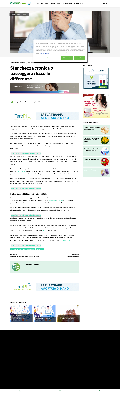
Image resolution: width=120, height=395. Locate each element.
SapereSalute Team (22, 102)
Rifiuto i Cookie (67, 57)
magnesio (52, 200)
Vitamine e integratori (36, 62)
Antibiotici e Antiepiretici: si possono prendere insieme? (91, 150)
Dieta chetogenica (72, 257)
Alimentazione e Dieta (21, 14)
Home (13, 14)
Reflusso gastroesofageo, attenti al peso (24, 257)
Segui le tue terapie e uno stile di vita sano (26, 153)
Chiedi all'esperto (18, 312)
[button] (106, 3)
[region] (61, 51)
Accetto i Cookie (79, 57)
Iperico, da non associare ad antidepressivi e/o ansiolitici (19, 318)
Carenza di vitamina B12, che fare (43, 319)
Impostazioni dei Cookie (43, 57)
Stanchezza (40, 249)
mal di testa (21, 171)
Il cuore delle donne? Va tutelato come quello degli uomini (67, 318)
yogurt (44, 230)
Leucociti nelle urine (90, 170)
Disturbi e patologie (65, 313)
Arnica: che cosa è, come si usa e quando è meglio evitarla (91, 139)
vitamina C (66, 240)
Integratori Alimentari (18, 249)
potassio (60, 200)
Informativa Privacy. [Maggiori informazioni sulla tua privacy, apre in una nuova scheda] (44, 53)
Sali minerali (30, 249)
